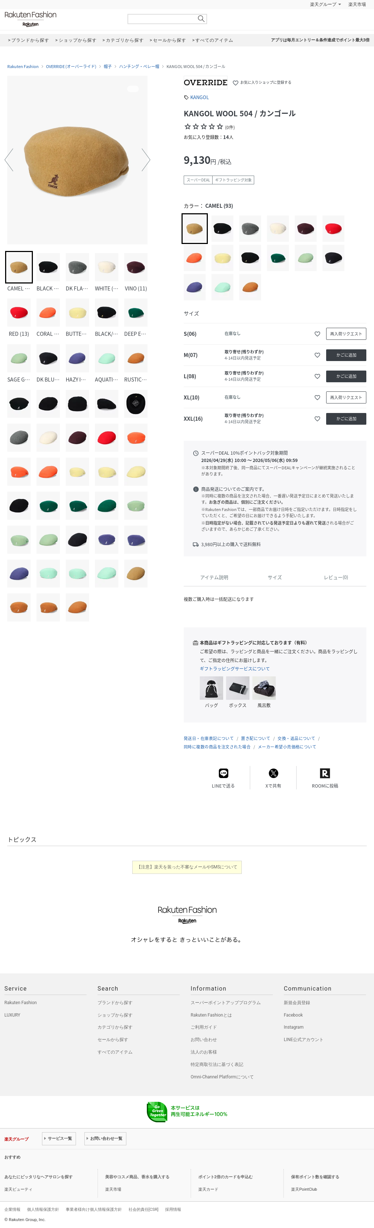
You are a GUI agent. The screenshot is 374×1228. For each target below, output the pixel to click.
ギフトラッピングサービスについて (235, 668)
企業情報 (12, 1209)
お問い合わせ (204, 1039)
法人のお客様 (204, 1052)
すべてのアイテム (115, 1052)
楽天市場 (357, 4)
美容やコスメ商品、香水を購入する (137, 1177)
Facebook (293, 1015)
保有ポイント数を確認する (315, 1177)
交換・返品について (296, 738)
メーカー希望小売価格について (287, 747)
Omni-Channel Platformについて (222, 1076)
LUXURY (12, 1015)
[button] (9, 160)
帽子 (108, 67)
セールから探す (113, 1039)
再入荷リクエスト (346, 334)
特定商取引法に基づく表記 (217, 1064)
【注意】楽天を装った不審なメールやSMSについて (187, 867)
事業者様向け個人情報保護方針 (94, 1209)
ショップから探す (115, 1015)
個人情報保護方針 (43, 1209)
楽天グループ (323, 4)
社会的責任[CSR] (144, 1209)
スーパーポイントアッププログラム (226, 1002)
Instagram (294, 1027)
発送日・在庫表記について (209, 738)
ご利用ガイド (204, 1027)
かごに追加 (346, 355)
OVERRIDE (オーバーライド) (71, 67)
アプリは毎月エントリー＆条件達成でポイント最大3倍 (320, 40)
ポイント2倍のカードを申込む (225, 1177)
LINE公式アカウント (304, 1039)
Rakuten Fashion (61, 19)
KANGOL (199, 97)
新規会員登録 (297, 1002)
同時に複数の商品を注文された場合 (217, 747)
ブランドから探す (115, 1002)
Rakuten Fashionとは (211, 1015)
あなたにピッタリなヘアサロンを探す (38, 1177)
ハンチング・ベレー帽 (139, 67)
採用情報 (173, 1209)
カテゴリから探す (115, 1027)
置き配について (255, 738)
